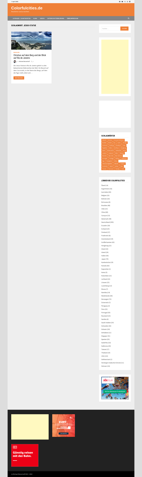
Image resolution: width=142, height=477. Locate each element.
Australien (104, 192)
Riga (103, 161)
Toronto (104, 169)
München (104, 156)
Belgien (103, 195)
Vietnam (104, 366)
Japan (103, 259)
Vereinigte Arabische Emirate (111, 363)
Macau (103, 289)
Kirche (124, 150)
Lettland (104, 279)
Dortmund (104, 145)
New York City (118, 156)
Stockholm (105, 166)
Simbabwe (104, 333)
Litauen (103, 282)
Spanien (104, 339)
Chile (103, 209)
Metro (116, 153)
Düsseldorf (118, 145)
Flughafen (104, 148)
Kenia (103, 272)
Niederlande (105, 296)
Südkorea (104, 346)
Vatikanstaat (105, 359)
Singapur (122, 163)
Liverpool (111, 153)
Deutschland (105, 222)
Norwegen (104, 158)
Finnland (104, 232)
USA (102, 356)
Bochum (110, 140)
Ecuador (104, 225)
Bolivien (104, 199)
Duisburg (111, 145)
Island (103, 150)
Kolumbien (105, 276)
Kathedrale (118, 150)
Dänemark (104, 219)
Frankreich (104, 236)
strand (111, 166)
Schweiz (104, 329)
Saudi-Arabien (106, 323)
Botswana (104, 202)
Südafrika (104, 343)
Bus (114, 142)
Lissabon (104, 153)
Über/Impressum (72, 18)
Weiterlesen (19, 78)
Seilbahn (116, 163)
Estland (103, 229)
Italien (103, 256)
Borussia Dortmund (119, 140)
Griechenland (105, 239)
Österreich (104, 302)
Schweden (104, 326)
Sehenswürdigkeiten (107, 163)
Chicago (125, 142)
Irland (103, 249)
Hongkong (123, 148)
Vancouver (110, 169)
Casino (119, 142)
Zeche (122, 169)
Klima (35, 18)
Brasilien (16, 52)
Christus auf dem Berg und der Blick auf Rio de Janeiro (29, 56)
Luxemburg (105, 286)
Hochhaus (116, 148)
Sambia (103, 319)
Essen (124, 145)
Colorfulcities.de (26, 8)
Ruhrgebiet (109, 161)
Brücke (110, 142)
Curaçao (104, 215)
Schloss (115, 161)
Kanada (103, 266)
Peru (103, 309)
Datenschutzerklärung (55, 18)
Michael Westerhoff (24, 61)
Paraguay (104, 306)
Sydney (116, 166)
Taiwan (103, 349)
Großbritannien (106, 242)
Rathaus (117, 158)
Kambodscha (110, 150)
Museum (122, 153)
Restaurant (124, 158)
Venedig (117, 169)
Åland (103, 185)
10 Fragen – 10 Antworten (21, 18)
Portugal (111, 158)
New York (111, 156)
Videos (42, 18)
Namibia (104, 292)
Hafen (110, 148)
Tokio (121, 166)
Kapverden (105, 269)
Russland (104, 316)
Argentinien (105, 189)
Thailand (104, 353)
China (103, 212)
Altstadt (104, 140)
